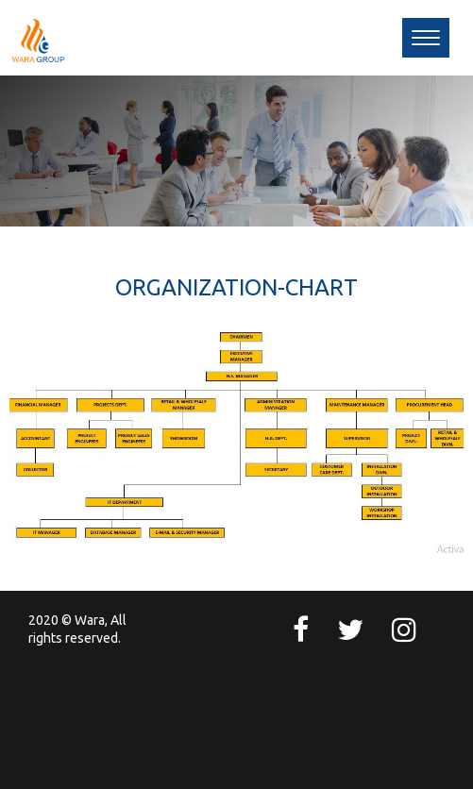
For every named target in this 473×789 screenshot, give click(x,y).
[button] (425, 38)
